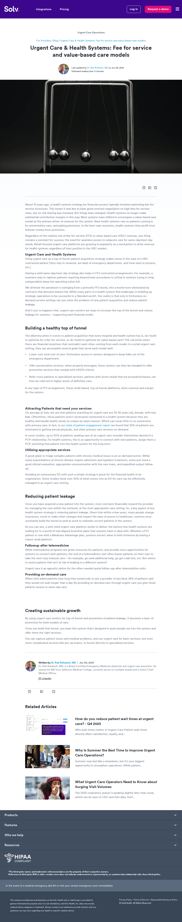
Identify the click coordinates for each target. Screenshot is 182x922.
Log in (134, 9)
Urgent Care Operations (91, 32)
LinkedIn (45, 678)
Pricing (64, 9)
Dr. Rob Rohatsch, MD (97, 67)
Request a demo (158, 9)
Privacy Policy (125, 899)
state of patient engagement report (88, 425)
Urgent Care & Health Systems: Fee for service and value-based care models (103, 40)
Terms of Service (141, 899)
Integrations (43, 9)
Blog (55, 40)
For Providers (43, 40)
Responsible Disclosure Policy (164, 899)
